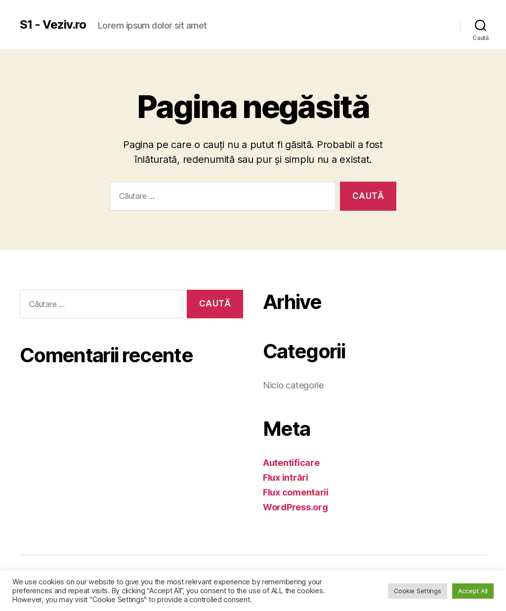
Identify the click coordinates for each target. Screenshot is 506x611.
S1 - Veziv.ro (53, 25)
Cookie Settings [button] (417, 591)
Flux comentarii (296, 492)
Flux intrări (285, 477)
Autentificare (291, 463)
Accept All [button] (473, 591)
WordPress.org (295, 507)
